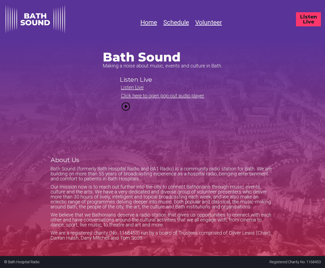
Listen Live (308, 19)
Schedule (176, 22)
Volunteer (208, 22)
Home (149, 22)
